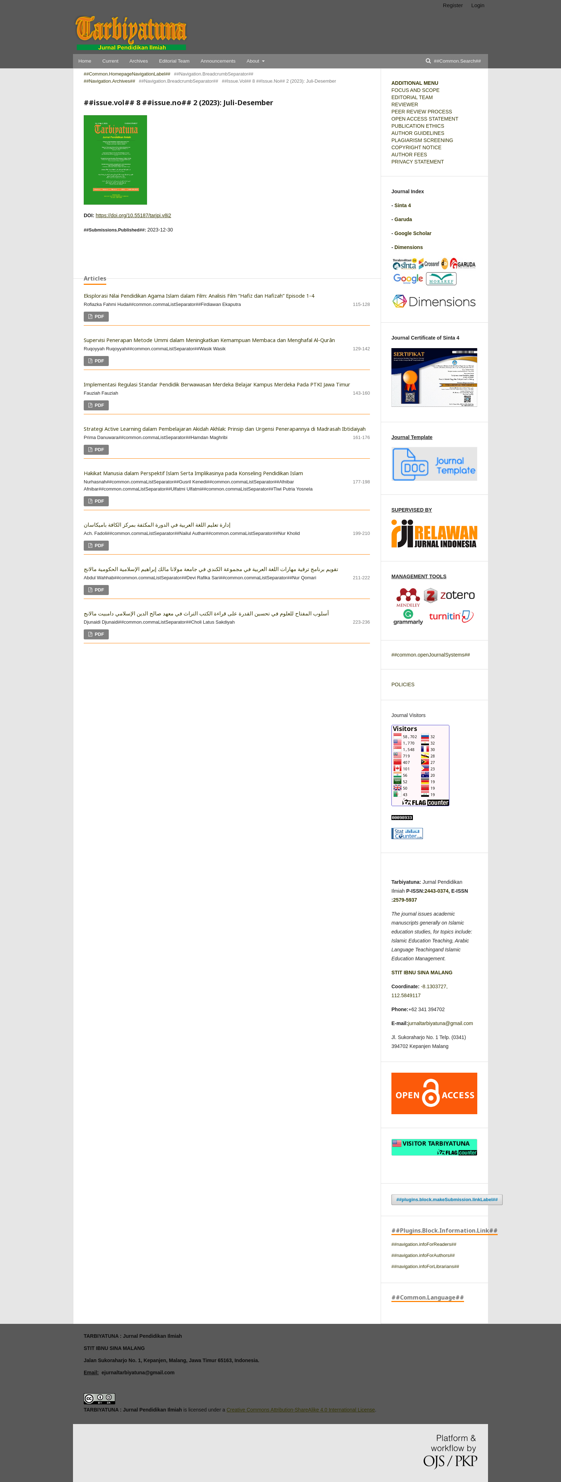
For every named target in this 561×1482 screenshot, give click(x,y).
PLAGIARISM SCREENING (422, 140)
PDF (98, 316)
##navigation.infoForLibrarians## (425, 1266)
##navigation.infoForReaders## (423, 1244)
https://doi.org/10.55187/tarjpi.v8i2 (133, 215)
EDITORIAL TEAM (412, 97)
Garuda (403, 219)
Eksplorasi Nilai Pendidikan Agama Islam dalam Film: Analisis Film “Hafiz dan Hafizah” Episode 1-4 (199, 295)
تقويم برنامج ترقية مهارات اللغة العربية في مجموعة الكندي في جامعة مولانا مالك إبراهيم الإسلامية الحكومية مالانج (211, 568)
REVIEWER (404, 104)
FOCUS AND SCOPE (415, 90)
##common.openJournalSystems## (430, 655)
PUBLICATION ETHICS (417, 126)
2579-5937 (405, 900)
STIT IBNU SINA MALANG (422, 972)
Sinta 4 (403, 205)
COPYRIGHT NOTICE (416, 147)
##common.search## (457, 61)
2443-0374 (437, 891)
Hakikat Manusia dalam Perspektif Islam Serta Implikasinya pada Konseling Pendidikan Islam (193, 473)
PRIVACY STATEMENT (417, 162)
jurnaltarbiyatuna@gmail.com (440, 1023)
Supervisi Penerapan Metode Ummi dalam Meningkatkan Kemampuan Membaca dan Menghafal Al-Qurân (209, 339)
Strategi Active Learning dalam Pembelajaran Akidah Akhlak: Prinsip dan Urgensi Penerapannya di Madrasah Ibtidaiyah (225, 428)
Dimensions (409, 247)
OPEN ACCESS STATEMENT (424, 119)
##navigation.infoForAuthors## (423, 1255)
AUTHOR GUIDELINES (417, 133)
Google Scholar (413, 233)
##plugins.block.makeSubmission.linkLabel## (447, 1199)
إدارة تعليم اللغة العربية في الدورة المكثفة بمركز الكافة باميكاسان (157, 524)
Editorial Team (174, 61)
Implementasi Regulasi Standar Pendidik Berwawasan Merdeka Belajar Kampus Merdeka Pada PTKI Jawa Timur (217, 384)
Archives (139, 61)
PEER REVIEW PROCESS (421, 111)
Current (110, 61)
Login (477, 5)
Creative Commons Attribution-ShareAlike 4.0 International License (300, 1410)
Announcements (218, 61)
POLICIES (403, 684)
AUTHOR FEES (409, 154)
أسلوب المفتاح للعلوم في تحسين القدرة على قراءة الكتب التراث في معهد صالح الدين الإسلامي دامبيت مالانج (206, 613)
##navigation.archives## (109, 81)
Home (84, 61)
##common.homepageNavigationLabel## (127, 74)
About (253, 61)
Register (453, 5)
